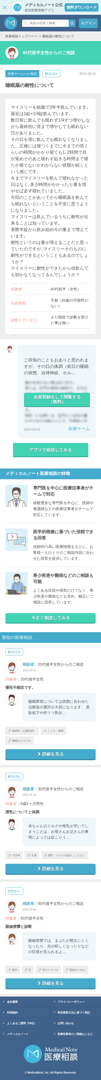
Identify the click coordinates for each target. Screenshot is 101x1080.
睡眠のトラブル (19, 740)
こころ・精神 (53, 730)
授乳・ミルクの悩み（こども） (64, 855)
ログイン (88, 23)
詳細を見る (51, 754)
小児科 (14, 855)
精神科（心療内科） (22, 730)
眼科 (13, 969)
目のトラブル (48, 969)
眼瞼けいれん (75, 969)
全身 (32, 855)
